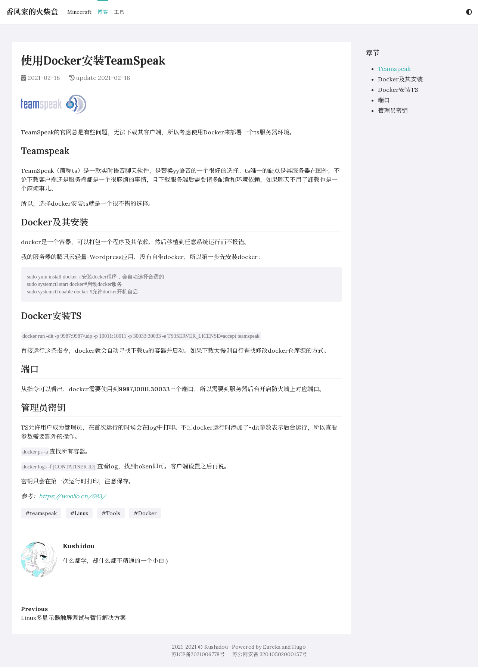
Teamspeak (394, 68)
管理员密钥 (393, 110)
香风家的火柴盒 (32, 11)
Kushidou (79, 546)
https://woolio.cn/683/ (72, 496)
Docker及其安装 (400, 79)
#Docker (145, 513)
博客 (102, 12)
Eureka (271, 646)
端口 (384, 100)
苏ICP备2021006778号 (198, 654)
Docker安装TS (398, 89)
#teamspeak (41, 513)
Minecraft (79, 12)
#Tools (111, 513)
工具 (119, 12)
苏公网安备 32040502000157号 (269, 654)
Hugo (299, 646)
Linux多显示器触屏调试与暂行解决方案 (73, 617)
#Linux (79, 513)
